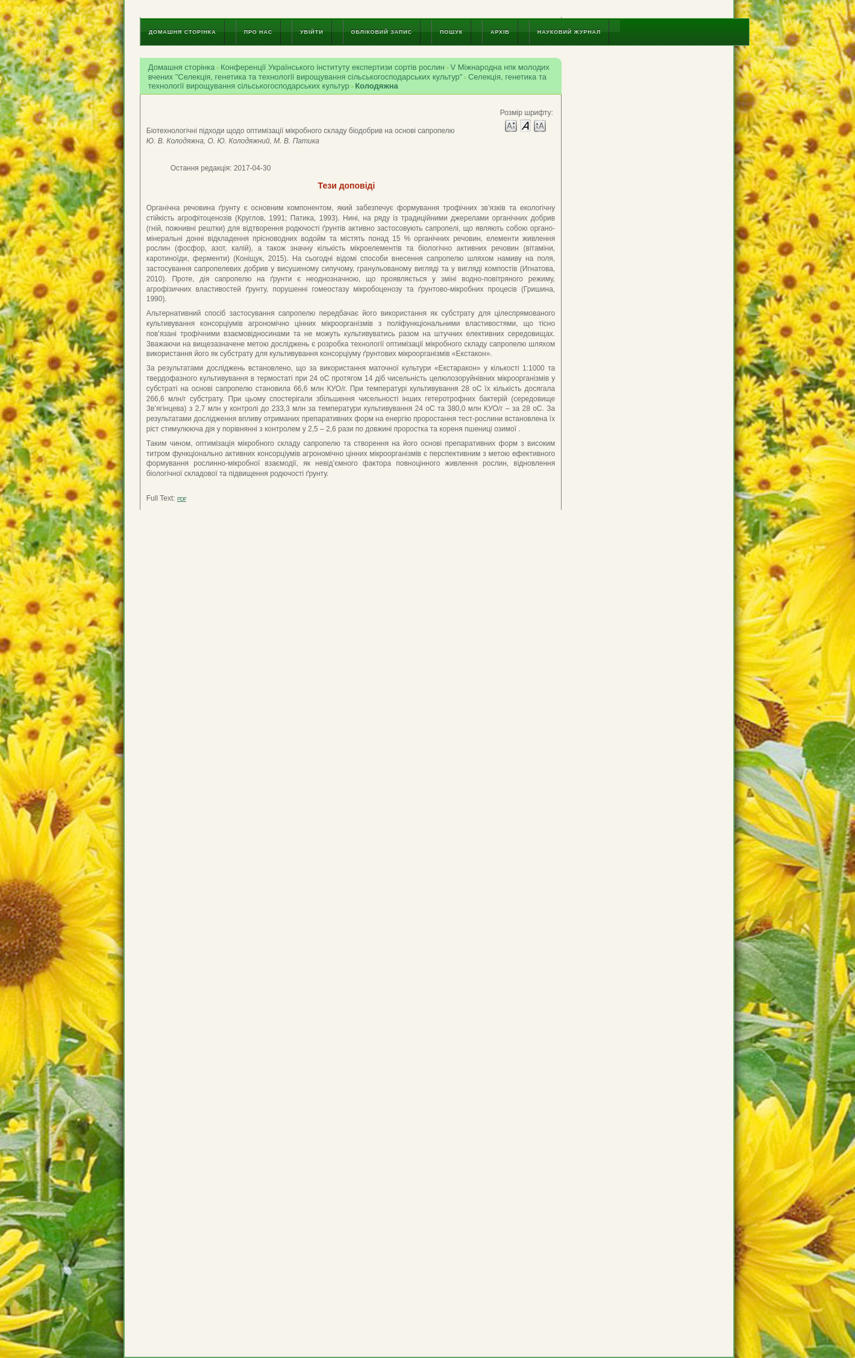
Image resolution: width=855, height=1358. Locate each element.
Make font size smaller (511, 125)
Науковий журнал (569, 32)
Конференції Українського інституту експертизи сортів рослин (333, 67)
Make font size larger (540, 125)
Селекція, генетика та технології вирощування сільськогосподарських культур (347, 81)
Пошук (451, 32)
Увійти (311, 32)
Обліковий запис (381, 32)
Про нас (258, 32)
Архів (500, 32)
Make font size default (525, 125)
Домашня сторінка (182, 32)
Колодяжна (376, 85)
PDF (181, 499)
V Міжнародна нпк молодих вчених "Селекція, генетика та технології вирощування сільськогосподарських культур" (349, 72)
